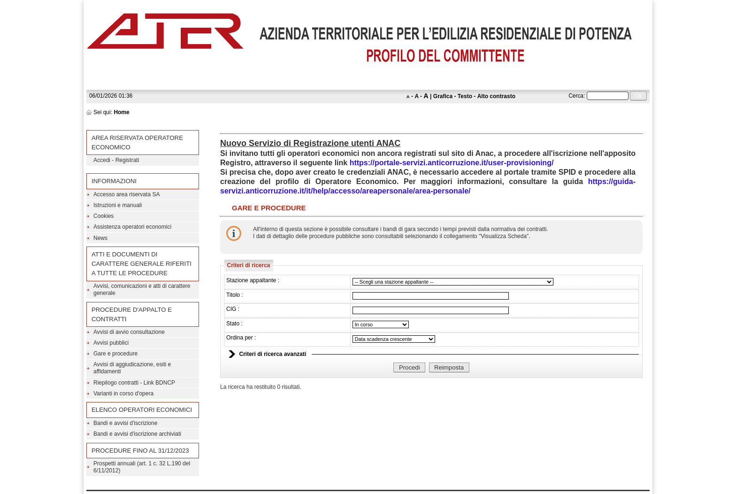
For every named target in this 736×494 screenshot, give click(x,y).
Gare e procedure (115, 353)
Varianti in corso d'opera (123, 393)
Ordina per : (241, 337)
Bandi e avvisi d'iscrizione (125, 423)
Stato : (234, 323)
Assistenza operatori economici (132, 227)
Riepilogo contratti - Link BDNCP (134, 382)
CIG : (232, 309)
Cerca (575, 96)
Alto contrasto (496, 96)
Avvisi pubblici (111, 343)
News (100, 238)
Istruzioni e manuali (117, 205)
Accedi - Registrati (116, 160)
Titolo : (234, 295)
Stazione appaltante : (252, 280)
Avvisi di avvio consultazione (129, 332)
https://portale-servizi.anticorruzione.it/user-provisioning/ (452, 163)
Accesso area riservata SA (126, 194)
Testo (465, 96)
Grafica (442, 96)
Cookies (103, 216)
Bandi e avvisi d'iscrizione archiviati (137, 434)
